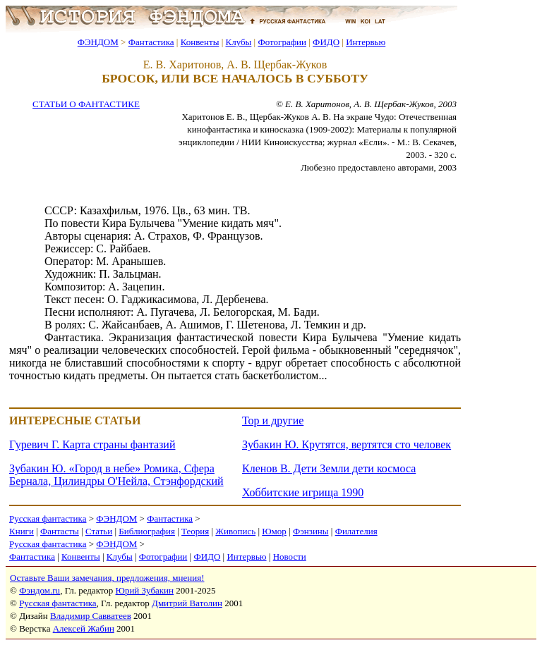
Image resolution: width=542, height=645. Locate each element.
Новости (289, 556)
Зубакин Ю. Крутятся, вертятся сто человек (346, 444)
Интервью (365, 42)
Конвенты (200, 42)
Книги (21, 531)
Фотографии (282, 42)
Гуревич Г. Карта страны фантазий (92, 444)
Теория (195, 531)
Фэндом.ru (39, 590)
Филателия (356, 531)
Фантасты (59, 531)
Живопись (235, 531)
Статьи (98, 531)
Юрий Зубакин (145, 590)
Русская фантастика (47, 518)
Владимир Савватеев (90, 615)
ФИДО (326, 42)
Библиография (147, 531)
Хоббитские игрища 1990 (302, 492)
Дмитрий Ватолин (187, 603)
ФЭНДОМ (98, 42)
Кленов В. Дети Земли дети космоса (329, 468)
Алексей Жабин (83, 628)
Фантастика (151, 42)
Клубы (238, 42)
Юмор (274, 531)
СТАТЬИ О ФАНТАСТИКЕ (86, 104)
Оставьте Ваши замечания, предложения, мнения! (107, 577)
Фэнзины (311, 531)
